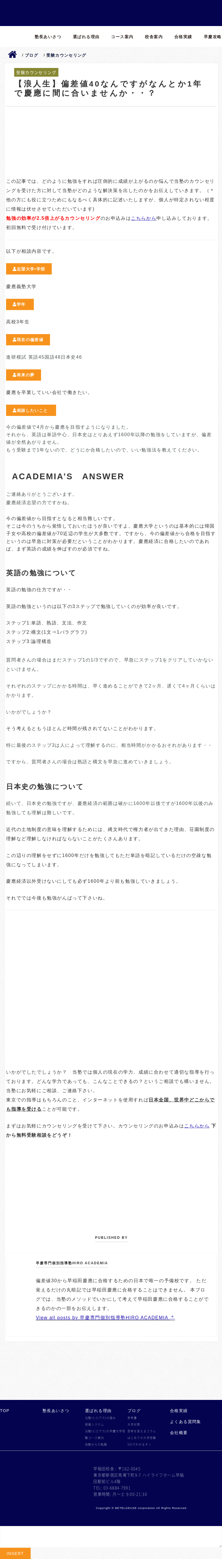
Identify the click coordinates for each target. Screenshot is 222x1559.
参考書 (132, 1418)
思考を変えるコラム (141, 1431)
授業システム (94, 1424)
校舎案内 (154, 36)
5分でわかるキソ (139, 1444)
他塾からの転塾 (96, 1444)
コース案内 (122, 36)
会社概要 (179, 1432)
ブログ (134, 1410)
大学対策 (133, 1424)
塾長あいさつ (48, 36)
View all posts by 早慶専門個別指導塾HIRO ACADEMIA (103, 1317)
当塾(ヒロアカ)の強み (100, 1418)
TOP (5, 1410)
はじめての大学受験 (141, 1438)
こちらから (143, 218)
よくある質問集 (185, 1421)
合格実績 (183, 36)
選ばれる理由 (86, 36)
